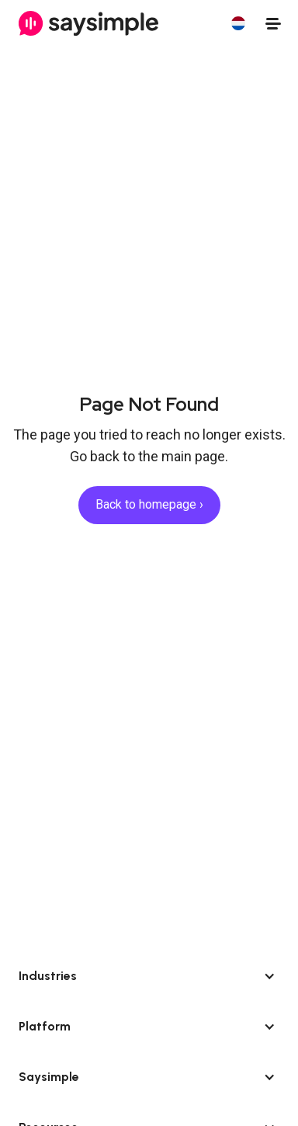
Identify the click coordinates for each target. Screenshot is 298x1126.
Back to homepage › (149, 504)
